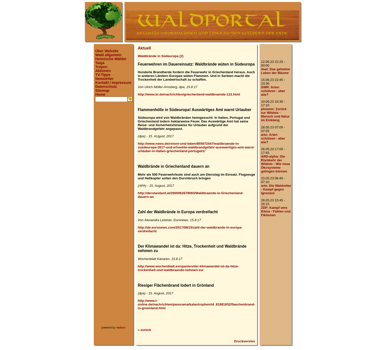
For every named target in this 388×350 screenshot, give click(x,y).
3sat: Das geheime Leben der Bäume (275, 71)
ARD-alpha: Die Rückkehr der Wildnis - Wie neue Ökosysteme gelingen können (275, 164)
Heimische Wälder (110, 59)
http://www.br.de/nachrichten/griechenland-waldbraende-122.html (189, 94)
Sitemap (102, 91)
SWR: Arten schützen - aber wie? (273, 90)
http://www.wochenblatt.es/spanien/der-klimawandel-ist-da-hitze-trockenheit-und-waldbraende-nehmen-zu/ (188, 268)
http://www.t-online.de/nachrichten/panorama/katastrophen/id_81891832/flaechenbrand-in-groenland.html (196, 304)
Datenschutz (106, 87)
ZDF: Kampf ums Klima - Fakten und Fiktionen (276, 211)
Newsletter (104, 79)
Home (100, 94)
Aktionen (103, 71)
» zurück (144, 330)
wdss (121, 327)
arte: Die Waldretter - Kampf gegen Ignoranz (276, 189)
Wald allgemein (108, 55)
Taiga (99, 63)
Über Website (106, 51)
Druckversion (244, 341)
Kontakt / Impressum (113, 83)
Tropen (101, 67)
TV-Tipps (103, 75)
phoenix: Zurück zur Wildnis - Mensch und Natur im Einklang (275, 114)
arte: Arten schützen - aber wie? (273, 138)
